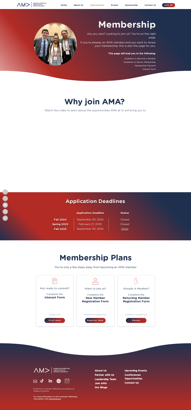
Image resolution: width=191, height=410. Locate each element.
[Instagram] (59, 381)
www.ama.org (55, 399)
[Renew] (136, 320)
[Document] (5, 192)
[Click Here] (54, 320)
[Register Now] (95, 320)
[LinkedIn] (50, 381)
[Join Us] (168, 5)
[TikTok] (42, 381)
